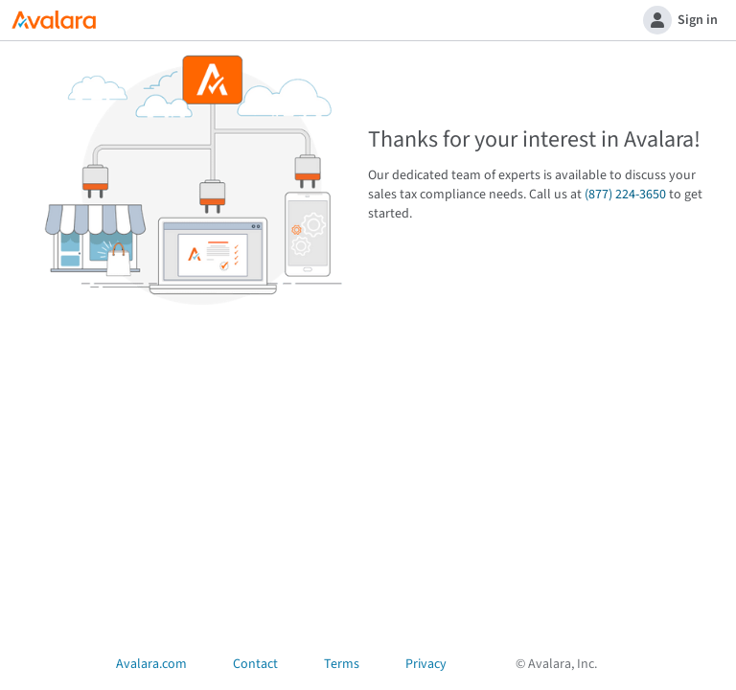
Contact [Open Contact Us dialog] (255, 665)
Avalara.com (151, 664)
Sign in (680, 20)
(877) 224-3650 (625, 194)
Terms (341, 664)
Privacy (426, 664)
